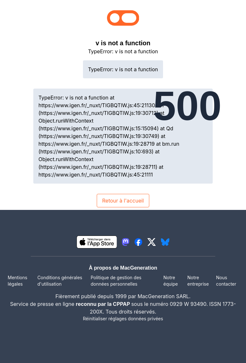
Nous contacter (226, 281)
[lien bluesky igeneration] (165, 242)
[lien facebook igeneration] (138, 242)
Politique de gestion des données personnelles (116, 281)
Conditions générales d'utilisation (59, 281)
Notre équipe (170, 281)
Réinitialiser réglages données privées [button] (123, 318)
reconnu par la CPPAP (103, 304)
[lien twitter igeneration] (151, 242)
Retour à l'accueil (123, 200)
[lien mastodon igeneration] (125, 242)
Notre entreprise (198, 281)
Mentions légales (17, 281)
